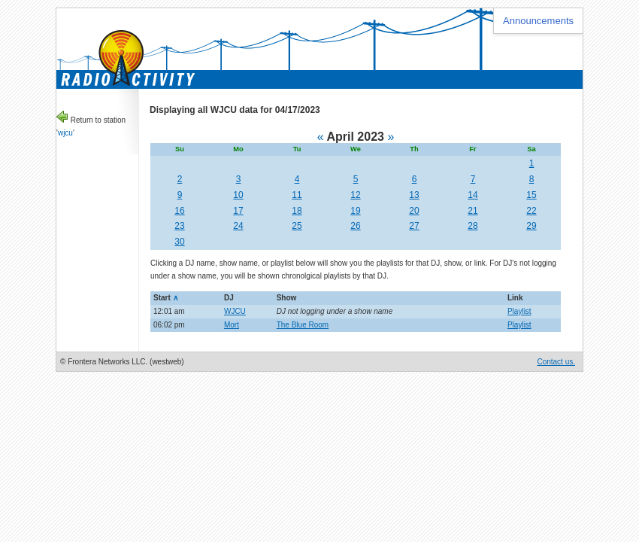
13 (414, 195)
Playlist (519, 311)
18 (296, 211)
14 (472, 195)
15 (531, 195)
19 (355, 211)
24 (238, 226)
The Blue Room (303, 325)
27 (414, 226)
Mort (231, 325)
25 (296, 226)
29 (531, 226)
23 (179, 226)
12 (355, 195)
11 (296, 195)
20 (414, 211)
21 (472, 211)
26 (355, 226)
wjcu (65, 133)
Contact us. (556, 362)
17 (238, 211)
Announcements (538, 20)
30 (179, 241)
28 (472, 226)
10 (238, 195)
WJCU (235, 311)
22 (531, 211)
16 (179, 211)
